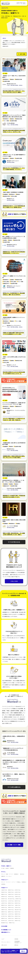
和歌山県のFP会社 (18, 909)
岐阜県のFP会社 (17, 903)
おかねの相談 (4, 926)
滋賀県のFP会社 (4, 907)
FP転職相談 (12, 868)
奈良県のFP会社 (11, 909)
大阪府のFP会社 (17, 907)
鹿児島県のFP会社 (4, 922)
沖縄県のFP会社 (11, 922)
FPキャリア (3, 882)
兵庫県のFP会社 (4, 909)
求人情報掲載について (6, 929)
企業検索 (7, 868)
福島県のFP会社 (4, 894)
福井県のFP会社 (17, 900)
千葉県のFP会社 (17, 896)
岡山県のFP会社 (17, 911)
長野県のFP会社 (11, 903)
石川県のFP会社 (11, 900)
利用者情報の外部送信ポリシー (18, 942)
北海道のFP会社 (4, 890)
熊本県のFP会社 (4, 920)
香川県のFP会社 (4, 916)
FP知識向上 (18, 882)
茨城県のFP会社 (11, 894)
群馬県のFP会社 (4, 896)
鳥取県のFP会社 (4, 911)
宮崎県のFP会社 (17, 920)
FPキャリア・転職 (4, 874)
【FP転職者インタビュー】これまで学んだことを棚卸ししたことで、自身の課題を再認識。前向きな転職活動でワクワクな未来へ (14, 42)
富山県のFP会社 (4, 900)
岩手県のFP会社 (17, 890)
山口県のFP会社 (11, 914)
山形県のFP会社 (17, 892)
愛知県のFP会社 (11, 905)
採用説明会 (3, 884)
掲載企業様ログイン (5, 932)
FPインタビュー (9, 876)
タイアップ (13, 882)
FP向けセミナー (4, 879)
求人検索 (2, 868)
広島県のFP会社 (4, 914)
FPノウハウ (11, 874)
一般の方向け (22, 874)
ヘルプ (2, 939)
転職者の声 (3, 876)
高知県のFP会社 (17, 916)
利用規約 (13, 950)
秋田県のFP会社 (11, 892)
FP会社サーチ (4, 887)
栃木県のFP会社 (17, 894)
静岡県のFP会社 (4, 905)
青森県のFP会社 (11, 890)
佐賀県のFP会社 (11, 918)
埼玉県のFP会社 (11, 896)
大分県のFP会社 (11, 920)
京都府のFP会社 (11, 907)
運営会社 (16, 945)
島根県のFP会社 (11, 911)
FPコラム (3, 871)
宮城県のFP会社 (4, 892)
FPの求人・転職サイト (6, 866)
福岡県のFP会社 (4, 918)
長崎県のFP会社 (17, 918)
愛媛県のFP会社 (11, 916)
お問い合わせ (4, 945)
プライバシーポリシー (6, 942)
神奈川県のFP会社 (11, 898)
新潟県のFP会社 (18, 898)
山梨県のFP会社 (4, 903)
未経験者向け (16, 874)
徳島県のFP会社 (17, 914)
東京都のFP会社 (4, 898)
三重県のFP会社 (17, 905)
